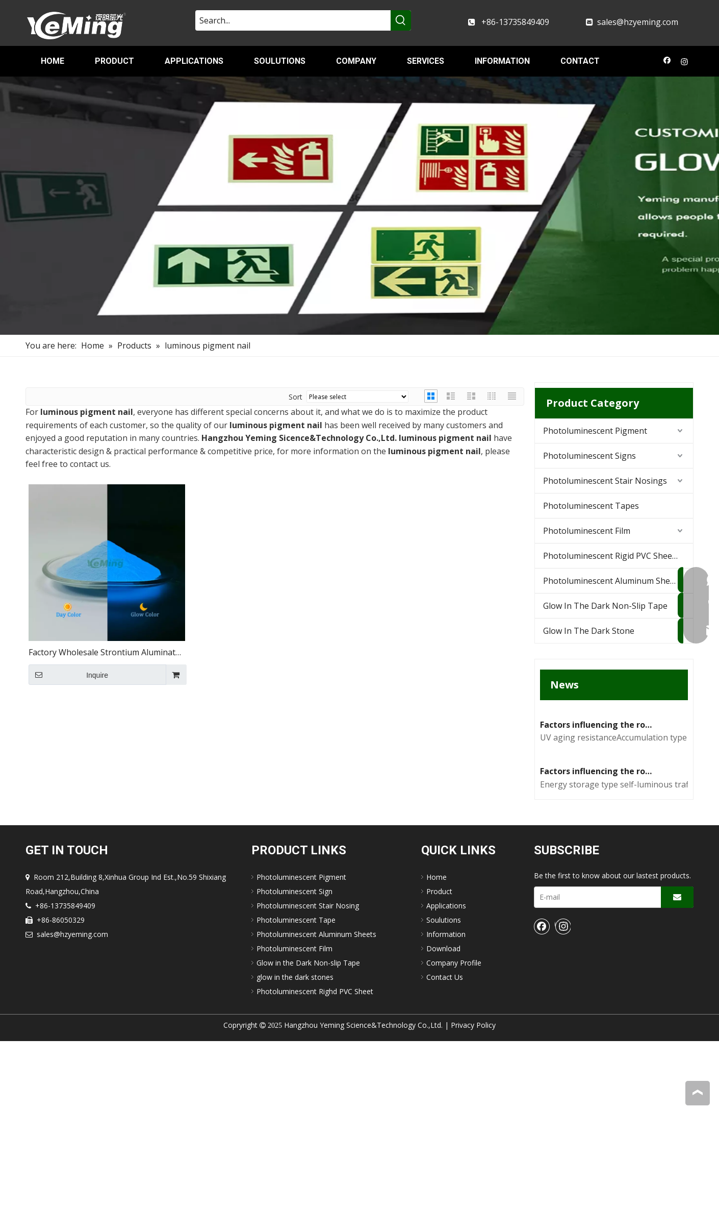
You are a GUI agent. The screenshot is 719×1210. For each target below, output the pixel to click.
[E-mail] (595, 1066)
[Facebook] (667, 62)
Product (439, 1060)
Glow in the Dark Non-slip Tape (308, 1132)
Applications (446, 1074)
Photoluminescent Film (586, 530)
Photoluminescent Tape (296, 1089)
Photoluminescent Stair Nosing (307, 1074)
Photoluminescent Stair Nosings (605, 480)
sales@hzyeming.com (637, 22)
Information (446, 1103)
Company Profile (453, 1132)
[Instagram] (684, 62)
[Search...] (293, 20)
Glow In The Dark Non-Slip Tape (605, 605)
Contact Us (444, 1146)
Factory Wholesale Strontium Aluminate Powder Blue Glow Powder (104, 653)
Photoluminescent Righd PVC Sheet (314, 1160)
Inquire (68, 674)
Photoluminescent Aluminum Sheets (612, 580)
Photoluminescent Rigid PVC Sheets (611, 555)
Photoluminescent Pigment (595, 430)
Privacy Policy (473, 1194)
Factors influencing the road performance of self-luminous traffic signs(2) (597, 808)
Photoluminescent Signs (589, 455)
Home (436, 1046)
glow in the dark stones (294, 1146)
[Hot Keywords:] (401, 20)
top (697, 1092)
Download (443, 1117)
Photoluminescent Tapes (591, 505)
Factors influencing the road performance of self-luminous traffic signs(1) (597, 940)
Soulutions (443, 1089)
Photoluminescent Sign (294, 1060)
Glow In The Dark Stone (588, 630)
